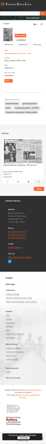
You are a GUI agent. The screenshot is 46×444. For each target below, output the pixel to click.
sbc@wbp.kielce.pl (15, 247)
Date (8, 330)
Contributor (10, 323)
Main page (10, 284)
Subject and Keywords (15, 334)
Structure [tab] (37, 45)
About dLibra (11, 355)
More (39, 189)
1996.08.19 (8, 68)
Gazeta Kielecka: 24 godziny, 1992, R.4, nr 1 (20, 165)
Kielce (8, 108)
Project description (13, 348)
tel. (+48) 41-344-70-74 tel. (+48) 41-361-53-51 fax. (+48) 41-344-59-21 (17, 234)
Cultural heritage (12, 294)
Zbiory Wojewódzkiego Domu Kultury (21, 301)
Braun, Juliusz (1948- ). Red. (15, 60)
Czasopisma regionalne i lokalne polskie (21, 112)
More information (30, 435)
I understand (23, 438)
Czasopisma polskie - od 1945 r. (27, 108)
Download (20, 40)
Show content (20, 35)
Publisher (9, 326)
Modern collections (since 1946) (19, 298)
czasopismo (9, 75)
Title (7, 315)
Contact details (12, 359)
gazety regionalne (29, 104)
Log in (8, 371)
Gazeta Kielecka (12, 104)
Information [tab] (22, 45)
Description (10, 337)
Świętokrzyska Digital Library (30, 390)
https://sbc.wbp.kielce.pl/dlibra (19, 257)
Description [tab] (8, 45)
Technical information (15, 352)
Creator (9, 319)
